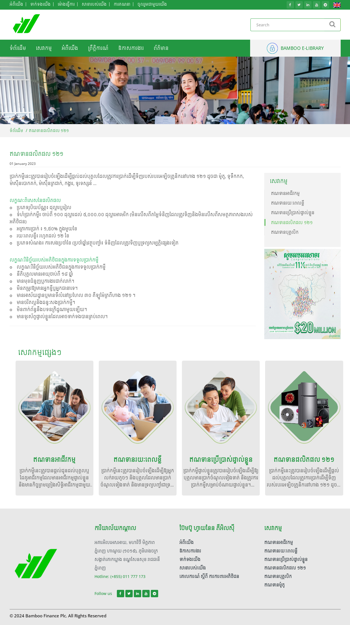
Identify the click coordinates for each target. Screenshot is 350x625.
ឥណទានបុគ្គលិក (285, 232)
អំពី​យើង (70, 48)
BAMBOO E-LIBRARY (302, 48)
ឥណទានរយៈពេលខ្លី (287, 203)
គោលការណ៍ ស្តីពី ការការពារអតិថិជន (209, 576)
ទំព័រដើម (18, 48)
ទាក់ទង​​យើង (189, 559)
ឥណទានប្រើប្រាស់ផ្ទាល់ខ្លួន (292, 212)
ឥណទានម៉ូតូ (274, 585)
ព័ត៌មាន (161, 48)
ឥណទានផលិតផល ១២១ (292, 222)
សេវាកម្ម (44, 48)
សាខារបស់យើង (192, 568)
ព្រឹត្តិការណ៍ (98, 48)
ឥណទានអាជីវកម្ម (285, 193)
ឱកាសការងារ (131, 48)
